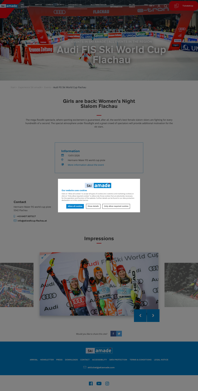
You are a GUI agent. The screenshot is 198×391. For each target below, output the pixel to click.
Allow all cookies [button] (75, 206)
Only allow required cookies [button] (116, 206)
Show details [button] (93, 206)
